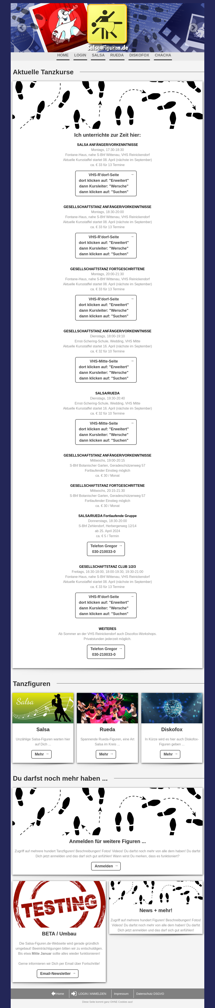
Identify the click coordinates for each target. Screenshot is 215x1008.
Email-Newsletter (55, 973)
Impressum (121, 993)
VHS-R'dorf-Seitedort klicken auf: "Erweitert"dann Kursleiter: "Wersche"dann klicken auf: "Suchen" (104, 183)
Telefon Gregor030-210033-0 (103, 549)
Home (57, 993)
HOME (63, 55)
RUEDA (117, 55)
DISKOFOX (139, 55)
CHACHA (163, 55)
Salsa (43, 729)
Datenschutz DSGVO (150, 993)
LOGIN (80, 55)
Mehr (39, 754)
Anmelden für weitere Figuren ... (107, 841)
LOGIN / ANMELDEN (88, 993)
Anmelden (104, 866)
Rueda (107, 729)
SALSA (98, 55)
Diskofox (171, 729)
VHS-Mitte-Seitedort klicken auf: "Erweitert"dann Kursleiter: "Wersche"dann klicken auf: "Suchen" (104, 369)
